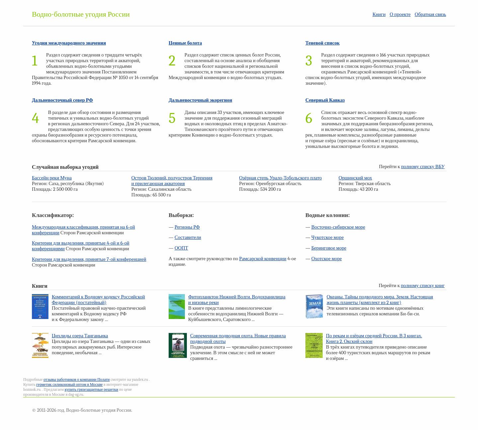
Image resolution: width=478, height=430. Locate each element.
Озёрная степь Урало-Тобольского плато (280, 178)
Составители (188, 237)
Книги (378, 14)
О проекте (400, 14)
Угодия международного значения (69, 43)
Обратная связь (430, 14)
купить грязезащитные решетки (91, 389)
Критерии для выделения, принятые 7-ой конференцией (89, 259)
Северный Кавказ (325, 100)
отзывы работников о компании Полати (76, 379)
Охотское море (326, 259)
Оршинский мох (355, 178)
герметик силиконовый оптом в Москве (69, 384)
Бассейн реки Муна (52, 178)
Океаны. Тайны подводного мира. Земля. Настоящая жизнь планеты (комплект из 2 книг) (380, 299)
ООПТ (181, 248)
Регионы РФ (187, 227)
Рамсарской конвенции (262, 259)
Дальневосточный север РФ (62, 100)
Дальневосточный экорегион (200, 100)
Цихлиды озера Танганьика (80, 336)
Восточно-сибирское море (338, 227)
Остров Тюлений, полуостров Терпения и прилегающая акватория (171, 180)
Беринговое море (328, 248)
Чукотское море (327, 237)
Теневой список (322, 43)
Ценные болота (185, 43)
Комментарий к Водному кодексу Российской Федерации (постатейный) (98, 299)
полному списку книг (423, 285)
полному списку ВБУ (422, 166)
